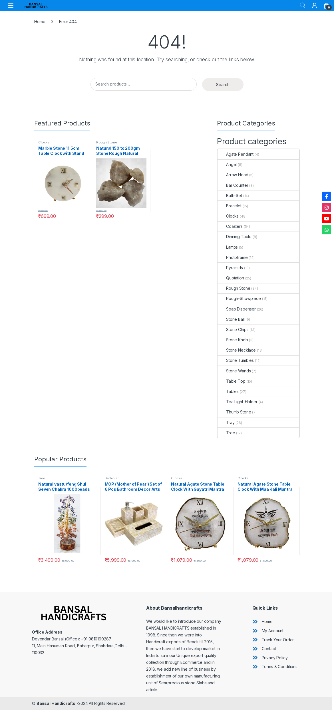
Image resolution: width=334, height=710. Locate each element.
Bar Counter (233, 185)
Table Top (232, 381)
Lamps (228, 247)
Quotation (231, 277)
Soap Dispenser (237, 309)
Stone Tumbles (236, 360)
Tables (228, 391)
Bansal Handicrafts (56, 703)
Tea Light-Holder (237, 401)
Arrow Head (233, 174)
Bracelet (230, 205)
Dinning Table (234, 236)
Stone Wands (234, 370)
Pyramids (230, 267)
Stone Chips (233, 329)
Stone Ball (231, 319)
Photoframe (233, 257)
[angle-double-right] (262, 621)
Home (39, 21)
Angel (227, 164)
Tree (226, 432)
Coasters (230, 226)
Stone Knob (233, 339)
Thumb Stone (234, 411)
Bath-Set (230, 195)
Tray (226, 422)
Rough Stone (106, 142)
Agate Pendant (235, 154)
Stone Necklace (237, 350)
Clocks (43, 142)
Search (302, 5)
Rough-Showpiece (239, 298)
